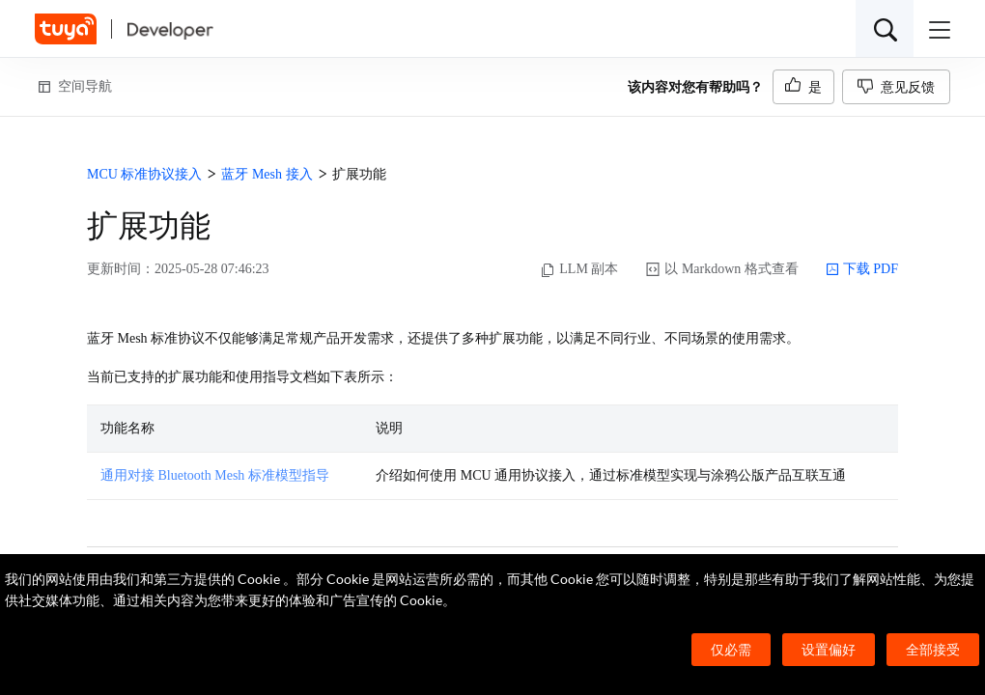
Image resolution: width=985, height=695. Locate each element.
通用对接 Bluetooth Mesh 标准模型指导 (214, 475)
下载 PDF (862, 269)
